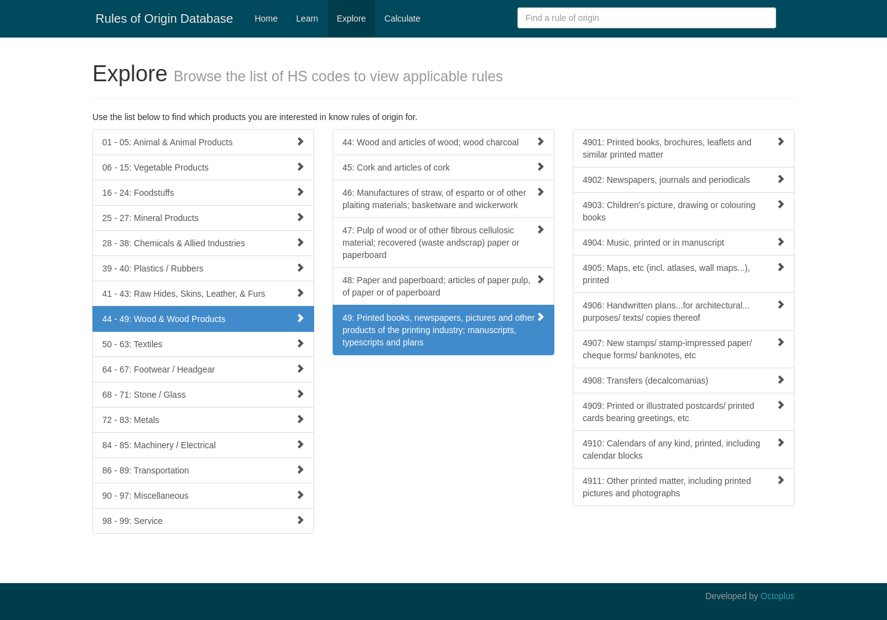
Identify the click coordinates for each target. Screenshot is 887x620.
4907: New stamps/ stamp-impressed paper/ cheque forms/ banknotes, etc (684, 348)
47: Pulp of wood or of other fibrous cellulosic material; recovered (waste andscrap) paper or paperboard (443, 242)
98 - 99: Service (203, 520)
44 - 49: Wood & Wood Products (203, 318)
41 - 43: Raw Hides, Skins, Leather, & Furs (203, 293)
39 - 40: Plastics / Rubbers (203, 268)
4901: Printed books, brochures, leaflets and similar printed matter (684, 148)
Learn (307, 18)
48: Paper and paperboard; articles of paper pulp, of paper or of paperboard (443, 286)
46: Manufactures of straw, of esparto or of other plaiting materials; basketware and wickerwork (443, 198)
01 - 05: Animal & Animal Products (203, 142)
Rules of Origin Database (164, 18)
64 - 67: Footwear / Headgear (203, 369)
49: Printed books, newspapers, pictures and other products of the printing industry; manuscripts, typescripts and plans (443, 329)
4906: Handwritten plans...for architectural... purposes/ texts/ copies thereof (684, 311)
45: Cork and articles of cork (443, 167)
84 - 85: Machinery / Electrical (203, 445)
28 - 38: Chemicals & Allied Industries (203, 243)
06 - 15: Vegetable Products (203, 167)
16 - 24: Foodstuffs (203, 192)
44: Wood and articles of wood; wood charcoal (443, 142)
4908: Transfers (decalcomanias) (684, 380)
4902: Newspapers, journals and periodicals (684, 179)
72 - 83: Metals (203, 419)
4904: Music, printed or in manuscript (684, 242)
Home (265, 18)
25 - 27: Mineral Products (203, 217)
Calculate (402, 18)
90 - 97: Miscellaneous (203, 495)
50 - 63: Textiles (203, 344)
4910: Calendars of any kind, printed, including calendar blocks (684, 449)
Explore (351, 18)
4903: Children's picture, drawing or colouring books (684, 210)
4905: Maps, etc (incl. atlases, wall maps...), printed (684, 273)
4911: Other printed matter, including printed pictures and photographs (684, 486)
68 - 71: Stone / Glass (203, 394)
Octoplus (778, 596)
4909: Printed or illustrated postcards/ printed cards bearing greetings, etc (684, 411)
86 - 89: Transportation (203, 470)
